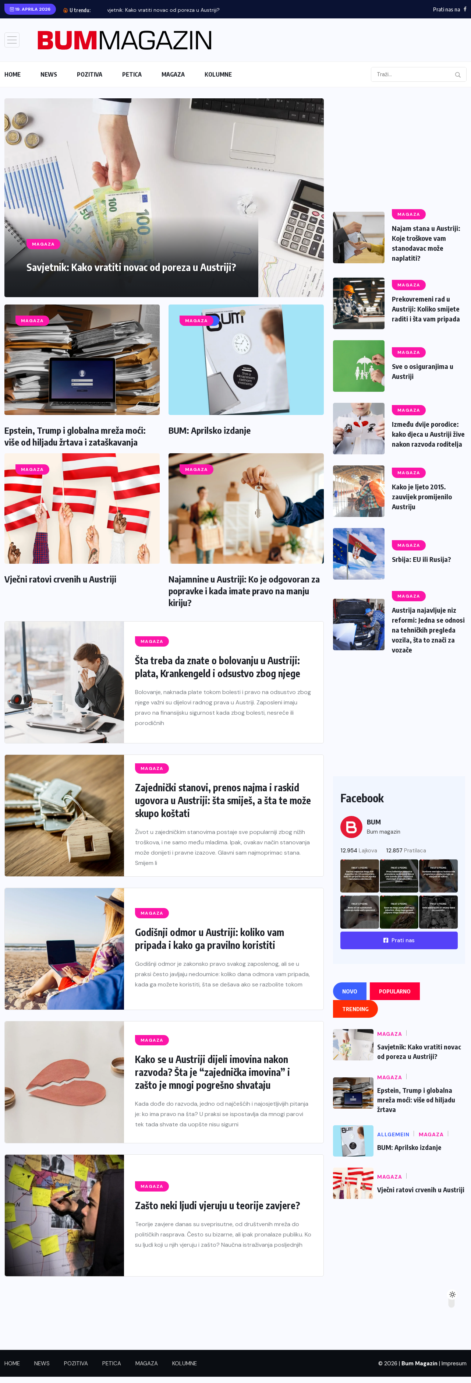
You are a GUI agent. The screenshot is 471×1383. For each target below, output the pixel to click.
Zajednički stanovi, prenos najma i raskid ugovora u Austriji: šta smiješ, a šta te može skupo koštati (223, 800)
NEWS (48, 74)
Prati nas (399, 946)
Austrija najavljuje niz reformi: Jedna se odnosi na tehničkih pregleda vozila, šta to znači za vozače (427, 637)
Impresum (454, 1369)
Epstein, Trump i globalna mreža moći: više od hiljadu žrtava (416, 1106)
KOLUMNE (218, 74)
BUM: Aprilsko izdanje (210, 430)
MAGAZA (173, 74)
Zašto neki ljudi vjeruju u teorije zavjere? (218, 1205)
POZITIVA (89, 74)
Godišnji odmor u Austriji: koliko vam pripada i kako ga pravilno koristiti (209, 938)
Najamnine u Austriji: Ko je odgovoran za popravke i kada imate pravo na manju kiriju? (244, 590)
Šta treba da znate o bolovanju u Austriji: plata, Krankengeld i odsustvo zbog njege (217, 666)
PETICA (132, 74)
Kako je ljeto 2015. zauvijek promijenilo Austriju (424, 504)
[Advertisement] (399, 149)
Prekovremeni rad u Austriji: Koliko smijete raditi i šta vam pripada (428, 309)
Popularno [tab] (395, 997)
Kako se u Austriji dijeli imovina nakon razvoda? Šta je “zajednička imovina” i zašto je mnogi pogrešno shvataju (212, 1072)
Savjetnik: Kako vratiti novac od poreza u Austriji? (166, 10)
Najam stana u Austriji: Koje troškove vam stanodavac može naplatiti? (428, 242)
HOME (12, 74)
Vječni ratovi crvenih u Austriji (60, 578)
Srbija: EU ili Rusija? (424, 566)
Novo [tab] (349, 997)
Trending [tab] (355, 1015)
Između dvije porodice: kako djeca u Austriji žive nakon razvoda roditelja (428, 439)
